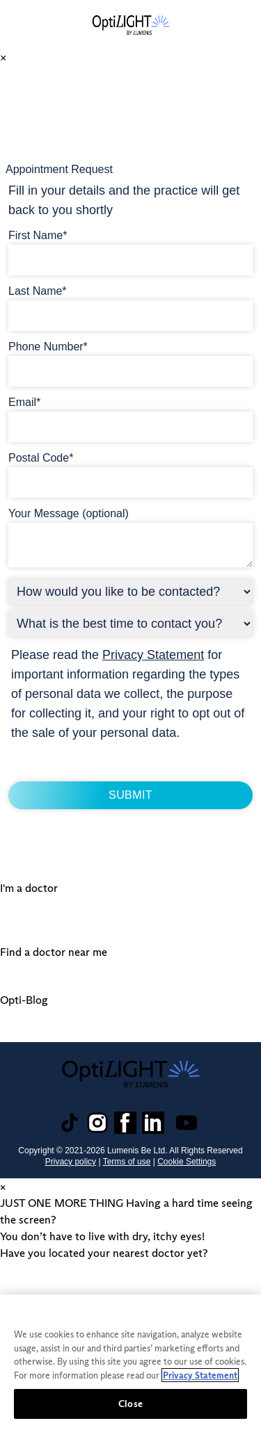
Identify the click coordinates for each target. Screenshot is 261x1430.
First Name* (37, 235)
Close (130, 1403)
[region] (130, 1362)
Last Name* (37, 291)
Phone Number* (48, 346)
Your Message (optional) (68, 513)
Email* (24, 402)
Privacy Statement (153, 655)
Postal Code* (40, 458)
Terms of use (127, 1162)
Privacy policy (70, 1162)
